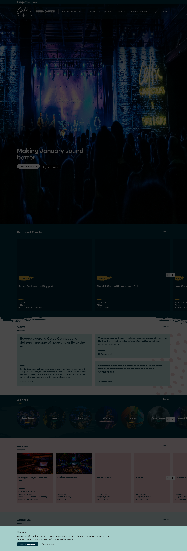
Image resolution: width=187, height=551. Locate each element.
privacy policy (48, 539)
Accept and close (27, 544)
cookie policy (66, 539)
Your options (48, 544)
